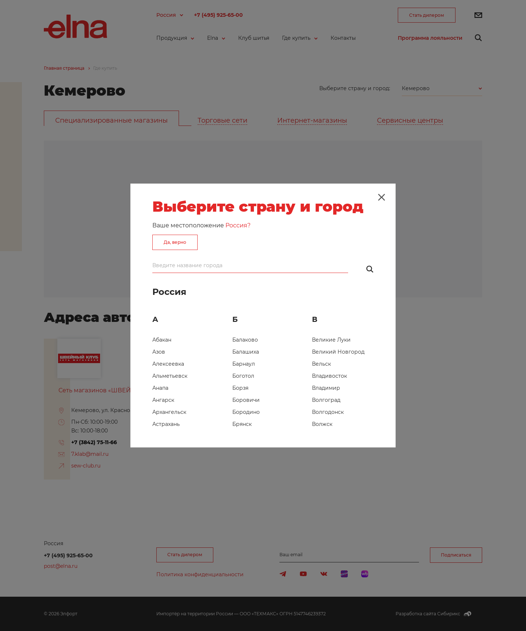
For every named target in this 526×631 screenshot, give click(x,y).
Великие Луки (331, 339)
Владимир (326, 388)
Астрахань (166, 424)
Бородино (246, 412)
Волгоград (326, 400)
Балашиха (245, 352)
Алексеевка (168, 364)
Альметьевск (169, 376)
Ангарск (163, 400)
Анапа (160, 388)
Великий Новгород (338, 352)
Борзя (240, 388)
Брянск (242, 424)
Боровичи (246, 400)
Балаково (245, 339)
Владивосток (329, 376)
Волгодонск (328, 412)
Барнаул (243, 364)
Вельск (321, 364)
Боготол (243, 376)
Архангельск (169, 412)
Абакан (161, 339)
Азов (158, 352)
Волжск (322, 424)
